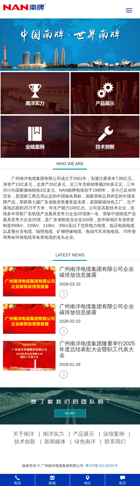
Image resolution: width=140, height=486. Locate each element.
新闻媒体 (55, 441)
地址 (87, 480)
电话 (17, 480)
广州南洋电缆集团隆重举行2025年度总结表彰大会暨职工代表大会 (97, 349)
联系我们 (115, 441)
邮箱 (52, 480)
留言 (122, 480)
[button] (70, 480)
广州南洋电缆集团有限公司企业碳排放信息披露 (96, 272)
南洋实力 (53, 434)
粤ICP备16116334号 (101, 466)
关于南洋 (23, 434)
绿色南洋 (85, 441)
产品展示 (83, 434)
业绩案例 (113, 434)
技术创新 (24, 441)
